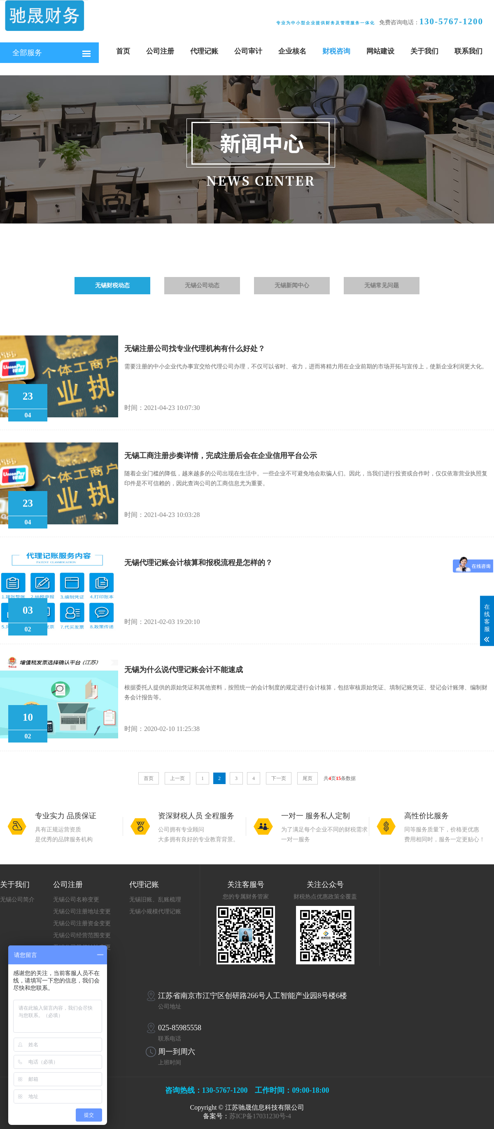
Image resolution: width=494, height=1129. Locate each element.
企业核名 (292, 51)
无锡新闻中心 (292, 285)
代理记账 (204, 51)
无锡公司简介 (17, 899)
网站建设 (380, 51)
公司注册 (160, 51)
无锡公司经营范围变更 (82, 935)
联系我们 (468, 51)
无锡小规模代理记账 (155, 911)
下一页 (278, 778)
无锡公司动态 (202, 285)
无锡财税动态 (112, 285)
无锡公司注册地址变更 (82, 911)
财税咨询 (336, 51)
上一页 (177, 778)
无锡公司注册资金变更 (82, 923)
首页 (123, 51)
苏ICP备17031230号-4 (260, 1116)
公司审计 (248, 51)
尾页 (307, 778)
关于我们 (424, 51)
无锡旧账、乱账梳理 (155, 899)
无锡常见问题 (381, 285)
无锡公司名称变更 (76, 899)
